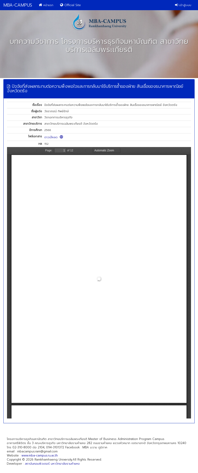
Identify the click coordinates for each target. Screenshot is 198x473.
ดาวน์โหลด (53, 137)
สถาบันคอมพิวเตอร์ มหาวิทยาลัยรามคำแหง (52, 463)
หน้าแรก (46, 5)
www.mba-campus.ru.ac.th (39, 455)
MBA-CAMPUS (17, 5)
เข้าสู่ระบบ (183, 5)
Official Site (70, 5)
